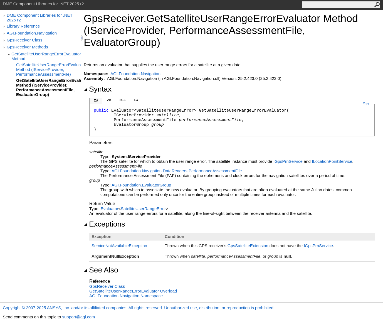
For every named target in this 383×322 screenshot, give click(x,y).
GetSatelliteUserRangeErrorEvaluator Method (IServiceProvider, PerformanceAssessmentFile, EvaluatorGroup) (48, 87)
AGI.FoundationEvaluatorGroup (141, 185)
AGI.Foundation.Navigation (32, 33)
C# (96, 100)
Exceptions (104, 224)
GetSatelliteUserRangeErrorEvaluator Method (46, 56)
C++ (123, 100)
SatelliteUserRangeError (143, 208)
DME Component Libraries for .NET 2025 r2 (39, 17)
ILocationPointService (332, 161)
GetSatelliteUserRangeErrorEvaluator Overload (133, 291)
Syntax (98, 89)
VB (109, 100)
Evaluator (109, 208)
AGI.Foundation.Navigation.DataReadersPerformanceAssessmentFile (177, 170)
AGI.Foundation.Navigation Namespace (126, 295)
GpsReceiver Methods (27, 47)
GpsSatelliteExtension (248, 245)
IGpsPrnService (288, 161)
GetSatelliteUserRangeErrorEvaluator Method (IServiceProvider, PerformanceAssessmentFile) (48, 69)
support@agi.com (78, 316)
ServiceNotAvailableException (119, 245)
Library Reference (23, 26)
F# (136, 100)
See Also (101, 270)
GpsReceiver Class (24, 40)
